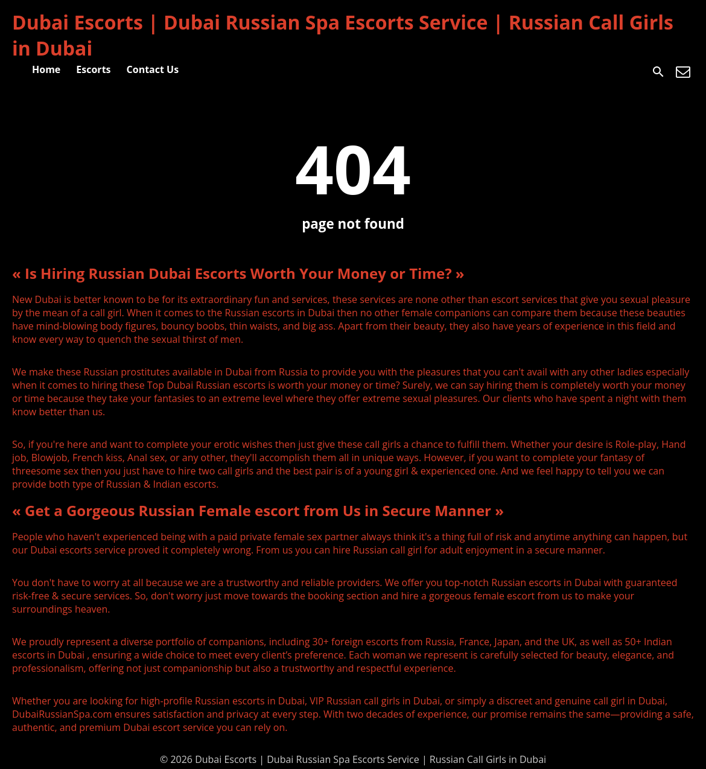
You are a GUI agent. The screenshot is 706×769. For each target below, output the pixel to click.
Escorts (93, 69)
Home (46, 69)
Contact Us (153, 69)
